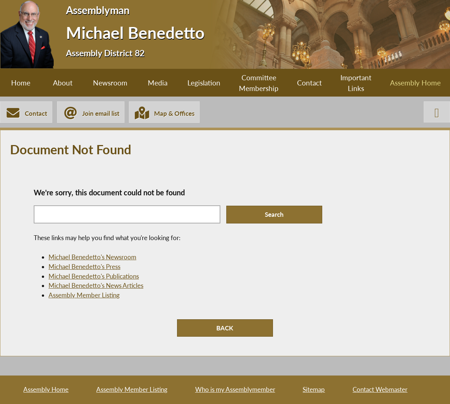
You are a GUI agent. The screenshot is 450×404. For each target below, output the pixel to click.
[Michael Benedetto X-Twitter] (437, 111)
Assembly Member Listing (84, 295)
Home (20, 82)
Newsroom (110, 82)
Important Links (355, 82)
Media (157, 82)
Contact (309, 82)
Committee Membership (259, 82)
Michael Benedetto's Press (84, 266)
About (63, 82)
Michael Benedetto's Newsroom (92, 257)
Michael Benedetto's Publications (94, 276)
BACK (224, 328)
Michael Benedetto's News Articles (96, 285)
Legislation (203, 82)
